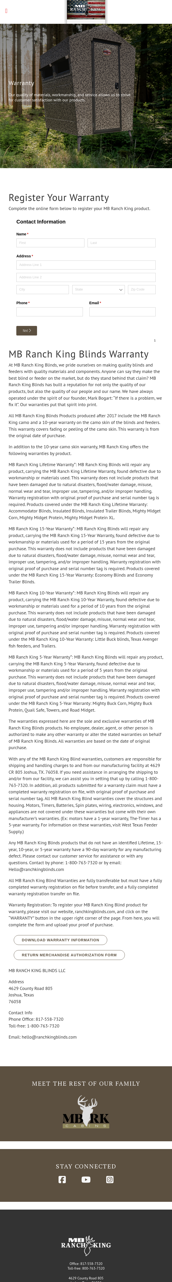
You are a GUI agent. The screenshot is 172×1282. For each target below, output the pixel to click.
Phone (30, 278)
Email (102, 278)
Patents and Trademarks (86, 1271)
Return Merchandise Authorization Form (69, 930)
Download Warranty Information (60, 915)
